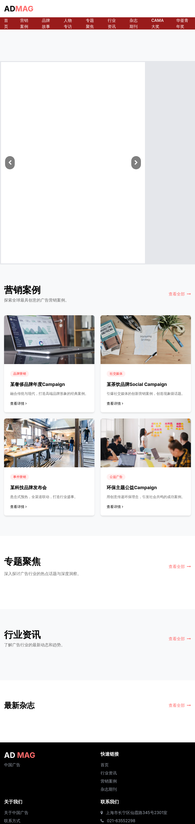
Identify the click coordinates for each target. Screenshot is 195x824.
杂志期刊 (133, 23)
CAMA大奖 (157, 23)
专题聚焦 (90, 23)
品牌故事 (46, 23)
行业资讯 (112, 23)
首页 (6, 23)
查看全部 (180, 293)
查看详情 (18, 403)
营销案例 (24, 23)
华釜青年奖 (182, 23)
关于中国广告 (16, 812)
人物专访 (68, 23)
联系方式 (12, 820)
